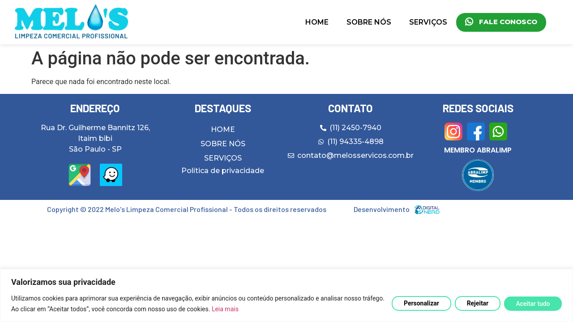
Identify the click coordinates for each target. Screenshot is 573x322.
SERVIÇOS (428, 22)
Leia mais (248, 309)
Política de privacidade (222, 170)
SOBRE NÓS (368, 22)
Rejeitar (477, 303)
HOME (317, 22)
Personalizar (420, 303)
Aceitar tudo (532, 303)
